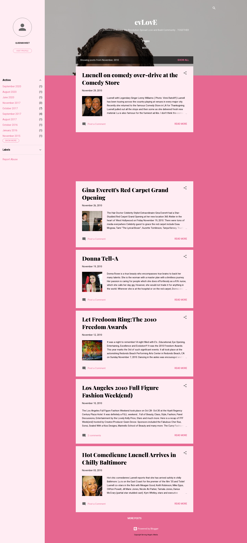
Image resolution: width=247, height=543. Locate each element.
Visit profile (22, 51)
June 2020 (8, 97)
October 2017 (10, 108)
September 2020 (12, 86)
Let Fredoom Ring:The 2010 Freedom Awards (119, 322)
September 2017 (12, 113)
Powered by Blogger (145, 528)
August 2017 (10, 119)
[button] (185, 73)
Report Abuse (10, 159)
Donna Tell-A (100, 258)
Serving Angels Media (142, 48)
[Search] (214, 8)
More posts (134, 518)
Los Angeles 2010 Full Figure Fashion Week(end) (120, 391)
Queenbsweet (22, 43)
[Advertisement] (206, 103)
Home (121, 48)
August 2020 (10, 91)
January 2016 (10, 130)
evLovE (146, 22)
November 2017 (11, 102)
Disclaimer (167, 48)
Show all (183, 60)
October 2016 (10, 124)
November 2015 (11, 135)
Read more (181, 123)
